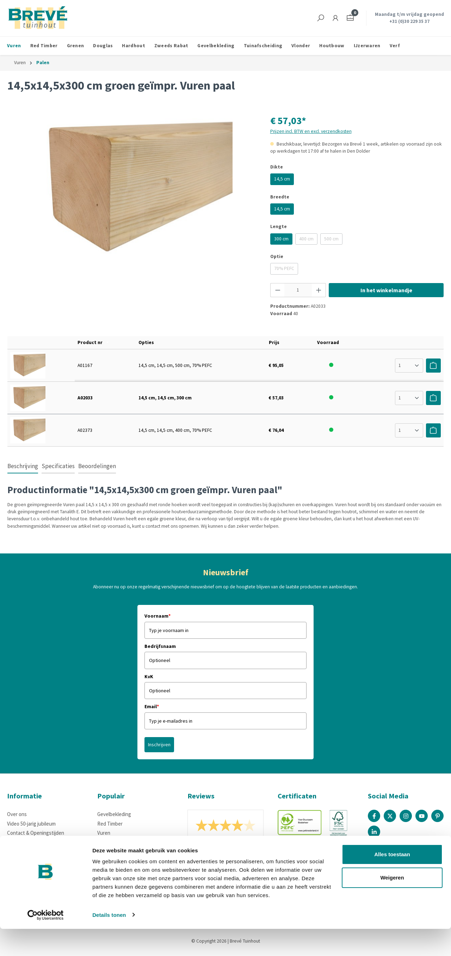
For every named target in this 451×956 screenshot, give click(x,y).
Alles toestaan (392, 882)
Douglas (106, 842)
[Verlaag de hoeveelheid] (277, 290)
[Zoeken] (320, 18)
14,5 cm (282, 179)
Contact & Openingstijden (35, 832)
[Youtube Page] (421, 816)
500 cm (333, 240)
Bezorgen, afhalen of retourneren (44, 842)
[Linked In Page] (374, 832)
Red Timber (110, 823)
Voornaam (157, 616)
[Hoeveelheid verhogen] (318, 290)
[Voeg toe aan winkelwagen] (433, 365)
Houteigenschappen (29, 860)
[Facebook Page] (374, 816)
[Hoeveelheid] (298, 290)
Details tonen (109, 942)
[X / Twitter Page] (390, 816)
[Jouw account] (335, 18)
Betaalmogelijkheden (30, 851)
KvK (148, 676)
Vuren (103, 832)
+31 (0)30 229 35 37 (409, 21)
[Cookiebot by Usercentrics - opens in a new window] (45, 942)
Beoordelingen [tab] (97, 466)
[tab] (22, 466)
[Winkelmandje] (350, 18)
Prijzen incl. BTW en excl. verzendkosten (311, 131)
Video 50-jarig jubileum (31, 823)
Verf (102, 860)
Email (151, 706)
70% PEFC (286, 269)
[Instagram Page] (406, 816)
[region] (131, 189)
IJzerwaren (109, 851)
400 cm (308, 240)
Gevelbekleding (114, 814)
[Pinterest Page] (437, 816)
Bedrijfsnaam (160, 646)
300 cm (281, 239)
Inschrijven (159, 744)
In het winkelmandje (386, 290)
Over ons (17, 814)
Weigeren (392, 905)
